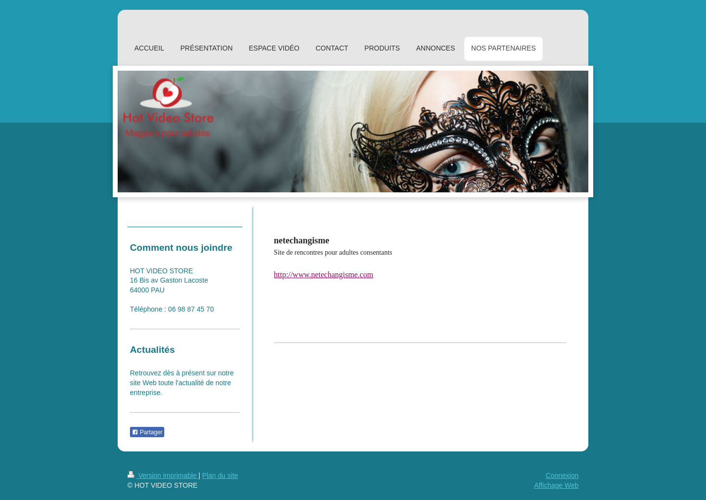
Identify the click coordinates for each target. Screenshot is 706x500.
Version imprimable (163, 475)
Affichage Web (556, 485)
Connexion (562, 475)
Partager (147, 432)
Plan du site (220, 475)
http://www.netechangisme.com (323, 274)
